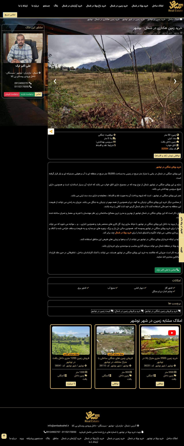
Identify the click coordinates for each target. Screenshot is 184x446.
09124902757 (23, 83)
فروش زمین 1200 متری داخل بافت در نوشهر (71, 360)
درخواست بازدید (27, 94)
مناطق (55, 438)
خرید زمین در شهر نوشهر (133, 19)
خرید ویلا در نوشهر (155, 438)
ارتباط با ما (23, 6)
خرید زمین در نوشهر (156, 19)
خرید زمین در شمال (119, 6)
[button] (111, 125)
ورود (22, 438)
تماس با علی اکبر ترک (168, 270)
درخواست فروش (11, 94)
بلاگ (56, 6)
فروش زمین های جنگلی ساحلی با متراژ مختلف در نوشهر (115, 360)
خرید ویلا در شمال (140, 6)
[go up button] (4, 436)
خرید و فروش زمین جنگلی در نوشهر (163, 311)
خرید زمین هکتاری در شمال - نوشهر (103, 19)
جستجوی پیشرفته (34, 438)
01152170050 (23, 87)
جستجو (46, 6)
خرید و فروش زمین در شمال (129, 311)
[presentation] (55, 81)
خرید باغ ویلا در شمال (96, 6)
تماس (38, 94)
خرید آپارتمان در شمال (72, 6)
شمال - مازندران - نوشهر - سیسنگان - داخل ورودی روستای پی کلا (23, 74)
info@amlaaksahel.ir (58, 426)
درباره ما (35, 6)
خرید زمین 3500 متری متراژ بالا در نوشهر (160, 360)
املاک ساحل (157, 6)
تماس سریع (10, 15)
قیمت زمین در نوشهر (102, 311)
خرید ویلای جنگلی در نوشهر (168, 167)
